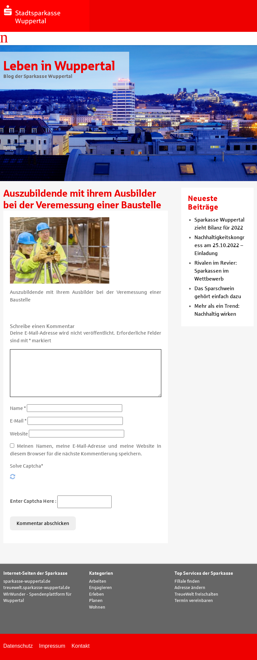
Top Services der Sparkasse (204, 573)
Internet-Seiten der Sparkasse (35, 573)
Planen (96, 600)
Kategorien (101, 573)
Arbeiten (97, 581)
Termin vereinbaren (194, 600)
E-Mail (18, 421)
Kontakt (80, 646)
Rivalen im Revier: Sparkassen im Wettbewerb (215, 271)
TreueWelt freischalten (196, 594)
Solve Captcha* (26, 466)
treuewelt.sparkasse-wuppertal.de (36, 587)
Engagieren (100, 587)
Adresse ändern (190, 587)
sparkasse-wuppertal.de (26, 581)
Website (19, 433)
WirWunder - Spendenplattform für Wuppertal (37, 597)
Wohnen (97, 607)
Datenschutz (18, 646)
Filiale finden (187, 581)
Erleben (96, 594)
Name (18, 408)
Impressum (52, 646)
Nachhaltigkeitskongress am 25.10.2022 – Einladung (219, 245)
